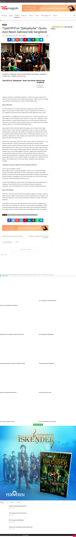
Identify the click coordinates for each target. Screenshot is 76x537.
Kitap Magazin (26, 536)
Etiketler (18, 503)
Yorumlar (12, 503)
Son (7, 503)
